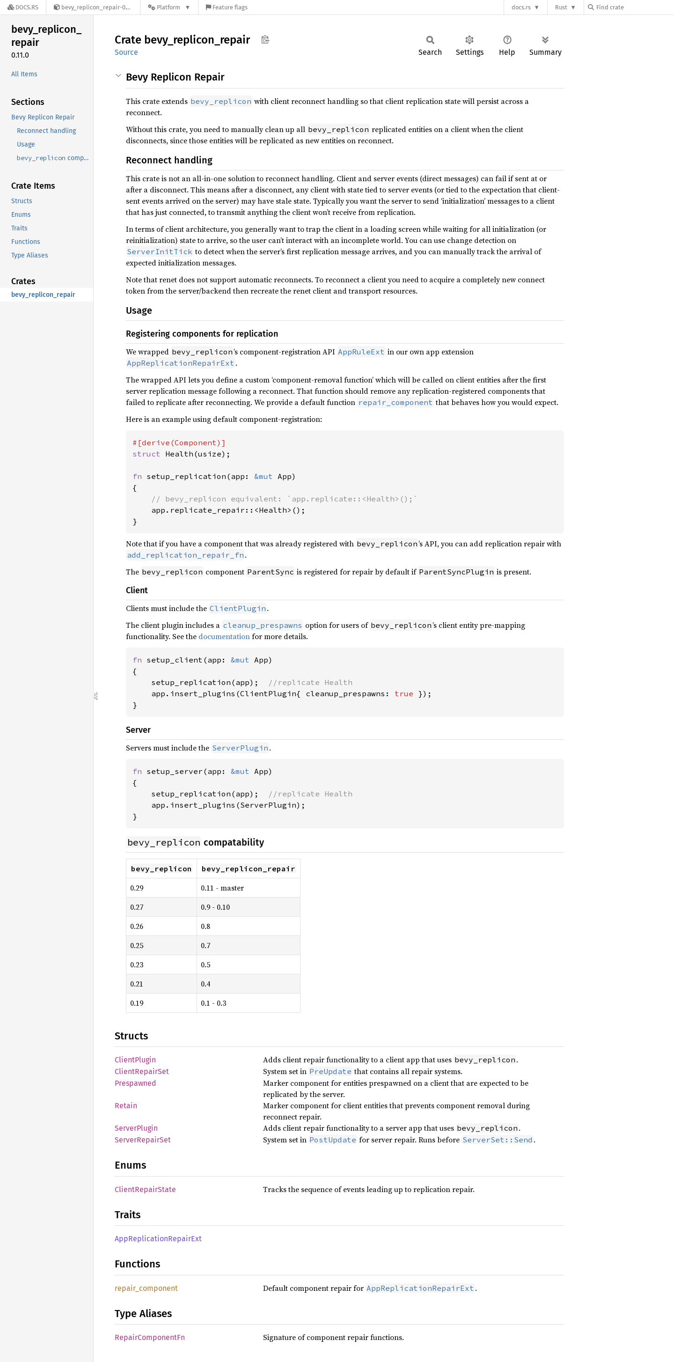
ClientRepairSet (142, 1071)
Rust (561, 7)
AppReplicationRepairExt (158, 1238)
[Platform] (169, 7)
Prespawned (135, 1083)
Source (126, 52)
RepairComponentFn (150, 1337)
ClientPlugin (135, 1059)
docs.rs (521, 7)
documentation (224, 636)
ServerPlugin (136, 1128)
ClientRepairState (145, 1189)
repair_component (146, 1288)
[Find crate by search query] (634, 7)
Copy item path (265, 39)
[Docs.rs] (23, 7)
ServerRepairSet (143, 1139)
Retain (126, 1105)
